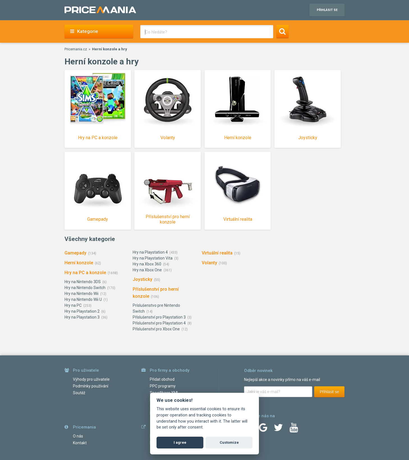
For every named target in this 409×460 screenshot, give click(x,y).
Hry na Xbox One (147, 270)
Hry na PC (73, 305)
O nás (78, 436)
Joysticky (142, 279)
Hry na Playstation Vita (153, 258)
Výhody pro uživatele (91, 379)
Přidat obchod (162, 379)
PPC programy (163, 386)
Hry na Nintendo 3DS (83, 281)
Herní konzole (79, 262)
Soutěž (79, 393)
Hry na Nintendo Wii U (83, 299)
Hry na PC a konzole (85, 272)
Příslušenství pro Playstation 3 (159, 317)
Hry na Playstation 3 (82, 317)
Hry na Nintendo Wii (81, 293)
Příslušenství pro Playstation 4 (159, 323)
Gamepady (75, 253)
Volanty (209, 262)
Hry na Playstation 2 (82, 311)
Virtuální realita (217, 253)
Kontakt (80, 443)
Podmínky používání (90, 386)
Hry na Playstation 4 (150, 252)
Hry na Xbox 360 (147, 264)
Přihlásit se (329, 391)
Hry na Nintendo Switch (85, 287)
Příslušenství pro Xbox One (156, 329)
